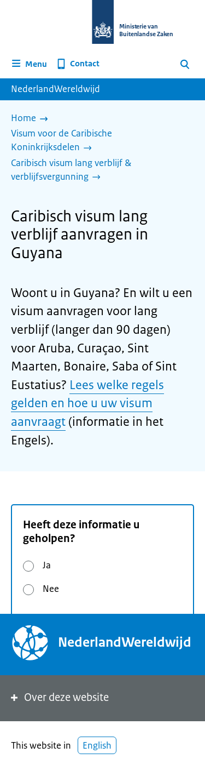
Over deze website (59, 697)
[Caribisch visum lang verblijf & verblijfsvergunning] (98, 170)
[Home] (32, 119)
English (97, 745)
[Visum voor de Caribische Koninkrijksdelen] (98, 141)
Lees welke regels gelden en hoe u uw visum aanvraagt (87, 403)
